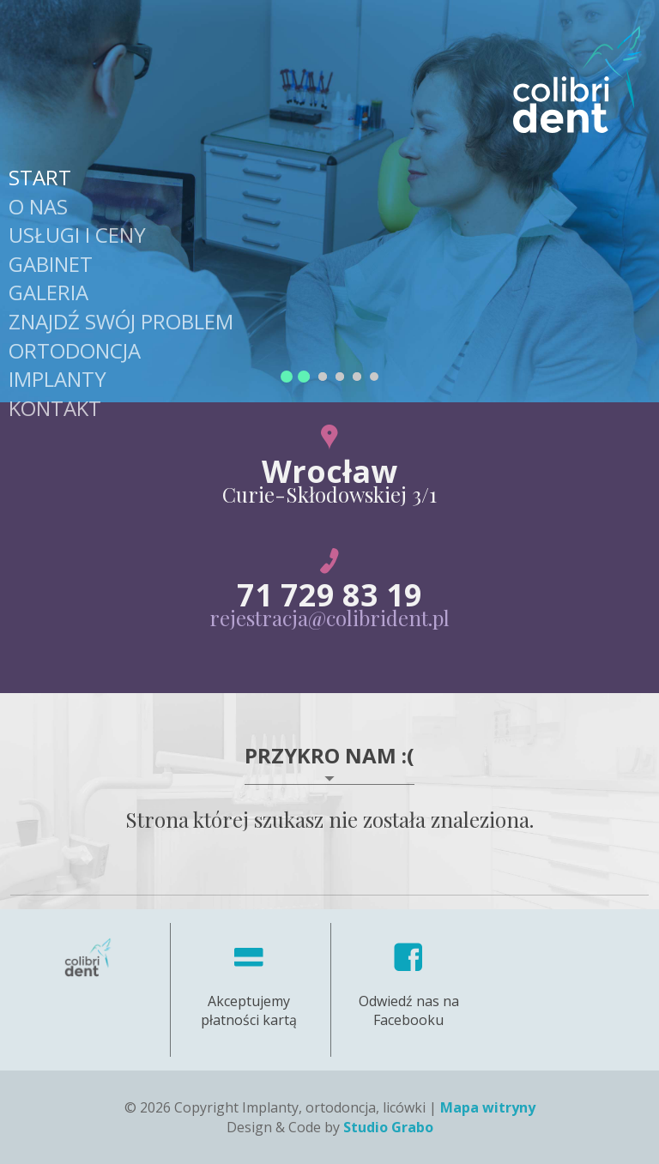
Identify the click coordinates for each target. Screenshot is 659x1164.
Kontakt (55, 408)
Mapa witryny (487, 1107)
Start (40, 177)
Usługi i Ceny (77, 234)
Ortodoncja (75, 350)
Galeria (48, 292)
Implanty (57, 379)
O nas (38, 206)
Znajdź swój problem (121, 321)
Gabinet (51, 264)
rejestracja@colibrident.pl (329, 617)
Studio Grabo (388, 1127)
